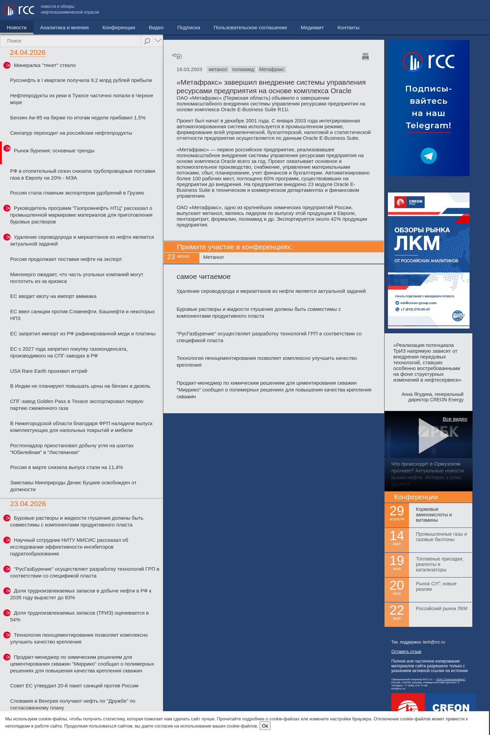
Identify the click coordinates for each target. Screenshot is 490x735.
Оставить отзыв (406, 651)
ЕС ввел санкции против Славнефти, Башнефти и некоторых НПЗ (82, 314)
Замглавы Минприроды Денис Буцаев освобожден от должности (73, 486)
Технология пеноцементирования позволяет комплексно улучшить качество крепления (79, 638)
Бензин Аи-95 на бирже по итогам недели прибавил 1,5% (78, 117)
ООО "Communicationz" (451, 679)
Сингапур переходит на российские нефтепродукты (71, 133)
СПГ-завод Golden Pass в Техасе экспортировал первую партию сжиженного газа (76, 404)
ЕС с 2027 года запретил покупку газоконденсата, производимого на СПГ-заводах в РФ (69, 352)
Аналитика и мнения (64, 27)
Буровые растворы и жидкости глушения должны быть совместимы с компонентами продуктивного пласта (77, 521)
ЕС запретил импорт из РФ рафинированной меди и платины (83, 333)
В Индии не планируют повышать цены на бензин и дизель (80, 386)
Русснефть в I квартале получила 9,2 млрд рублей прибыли (81, 80)
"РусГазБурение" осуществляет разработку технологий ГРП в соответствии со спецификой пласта (84, 572)
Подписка (188, 27)
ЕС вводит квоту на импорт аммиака (53, 296)
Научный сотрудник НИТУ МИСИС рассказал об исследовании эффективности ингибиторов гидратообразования (69, 546)
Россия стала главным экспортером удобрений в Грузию (77, 193)
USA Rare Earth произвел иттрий (48, 371)
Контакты (472, 10)
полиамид (243, 69)
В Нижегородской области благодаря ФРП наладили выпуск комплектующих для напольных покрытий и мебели (81, 426)
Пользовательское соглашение (374, 10)
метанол (218, 69)
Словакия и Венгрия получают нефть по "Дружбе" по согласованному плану (72, 704)
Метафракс (271, 69)
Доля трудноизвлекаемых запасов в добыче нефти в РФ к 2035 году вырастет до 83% (80, 594)
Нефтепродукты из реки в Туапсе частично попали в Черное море (81, 99)
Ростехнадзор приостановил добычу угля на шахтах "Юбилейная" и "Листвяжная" (72, 448)
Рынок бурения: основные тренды (54, 150)
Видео (156, 27)
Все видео (455, 419)
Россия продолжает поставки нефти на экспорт (66, 259)
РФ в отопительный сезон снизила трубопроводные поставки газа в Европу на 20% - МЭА (82, 174)
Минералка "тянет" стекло (45, 65)
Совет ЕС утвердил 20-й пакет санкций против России (74, 685)
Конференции (118, 27)
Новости (17, 27)
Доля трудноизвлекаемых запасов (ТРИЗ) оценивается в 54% (79, 616)
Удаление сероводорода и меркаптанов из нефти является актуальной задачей (82, 240)
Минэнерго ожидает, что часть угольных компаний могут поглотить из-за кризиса (77, 277)
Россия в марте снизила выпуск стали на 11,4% (66, 467)
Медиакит (435, 10)
